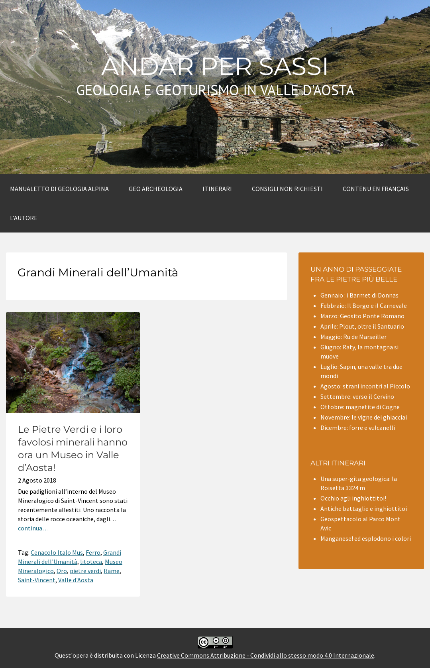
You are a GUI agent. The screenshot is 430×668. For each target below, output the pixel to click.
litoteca (91, 562)
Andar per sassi (215, 66)
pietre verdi (85, 571)
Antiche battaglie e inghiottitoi (363, 508)
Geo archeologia (156, 189)
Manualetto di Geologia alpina (59, 189)
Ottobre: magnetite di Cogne (360, 407)
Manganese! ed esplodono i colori (365, 538)
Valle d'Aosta (75, 580)
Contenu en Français (376, 189)
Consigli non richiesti (287, 189)
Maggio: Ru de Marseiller (353, 337)
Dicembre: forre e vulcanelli (357, 428)
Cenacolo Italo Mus (57, 552)
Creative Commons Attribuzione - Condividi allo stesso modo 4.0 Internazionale (265, 655)
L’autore (23, 218)
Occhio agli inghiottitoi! (353, 498)
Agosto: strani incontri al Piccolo (365, 386)
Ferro (93, 552)
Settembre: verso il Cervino (357, 396)
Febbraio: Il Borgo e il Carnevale (363, 305)
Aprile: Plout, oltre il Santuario (362, 326)
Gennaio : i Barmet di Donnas (359, 295)
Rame (112, 571)
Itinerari (217, 189)
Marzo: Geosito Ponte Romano (362, 316)
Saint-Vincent (36, 580)
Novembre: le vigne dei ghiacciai (363, 417)
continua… (33, 528)
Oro (62, 571)
